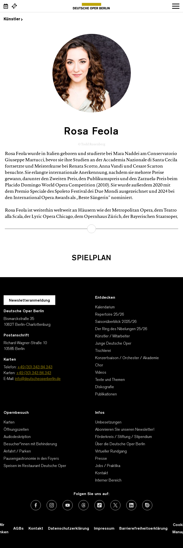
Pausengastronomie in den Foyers (31, 459)
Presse (101, 459)
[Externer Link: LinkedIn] (131, 505)
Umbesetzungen (108, 422)
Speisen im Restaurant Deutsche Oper (35, 466)
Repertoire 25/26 (109, 315)
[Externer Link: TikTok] (99, 505)
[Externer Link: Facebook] (36, 505)
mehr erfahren (91, 228)
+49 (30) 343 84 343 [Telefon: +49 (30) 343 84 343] (34, 367)
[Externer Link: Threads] (83, 505)
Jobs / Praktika (107, 466)
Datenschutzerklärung (68, 529)
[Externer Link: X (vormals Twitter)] (115, 505)
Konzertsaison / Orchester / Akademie (127, 358)
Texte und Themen (110, 380)
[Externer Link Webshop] (14, 6)
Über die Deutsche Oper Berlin (120, 444)
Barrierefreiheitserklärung (143, 529)
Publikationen (106, 394)
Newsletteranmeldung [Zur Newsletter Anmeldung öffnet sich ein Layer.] (29, 301)
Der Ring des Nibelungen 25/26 (121, 329)
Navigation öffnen (175, 6)
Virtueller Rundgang (111, 451)
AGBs (18, 529)
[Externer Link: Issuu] (147, 505)
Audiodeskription (17, 437)
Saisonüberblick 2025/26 (116, 322)
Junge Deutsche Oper (113, 344)
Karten (9, 422)
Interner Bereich (108, 480)
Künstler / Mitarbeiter (112, 336)
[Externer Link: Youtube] (67, 505)
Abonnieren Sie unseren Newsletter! (124, 430)
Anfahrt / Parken (17, 451)
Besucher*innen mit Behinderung (30, 444)
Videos (100, 373)
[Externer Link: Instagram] (51, 505)
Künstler (13, 19)
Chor (99, 365)
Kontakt (101, 473)
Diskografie (104, 387)
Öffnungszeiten (16, 430)
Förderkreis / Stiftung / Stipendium (123, 437)
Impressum (104, 529)
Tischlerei (103, 351)
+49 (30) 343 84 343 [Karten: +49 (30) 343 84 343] (33, 373)
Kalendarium (105, 307)
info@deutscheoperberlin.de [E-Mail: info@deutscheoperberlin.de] (38, 379)
